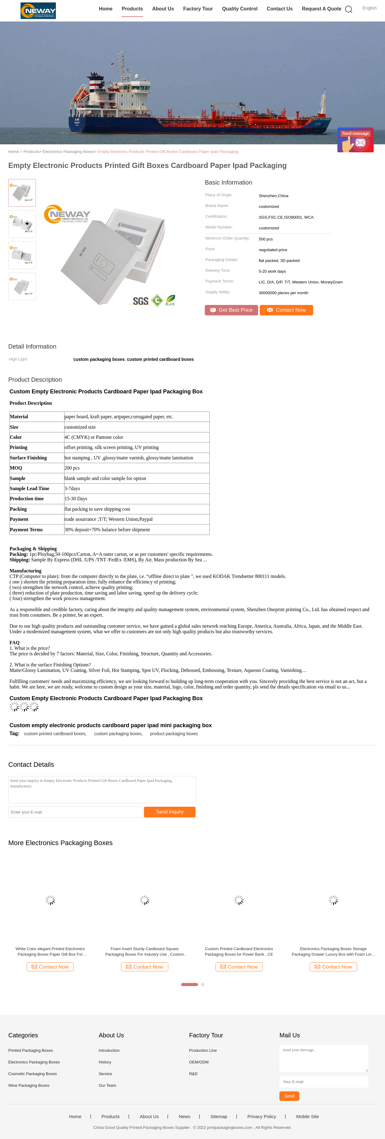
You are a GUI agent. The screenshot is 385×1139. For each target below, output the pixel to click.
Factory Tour (198, 8)
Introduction (109, 1050)
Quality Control (240, 8)
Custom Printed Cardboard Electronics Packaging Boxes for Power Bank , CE (239, 951)
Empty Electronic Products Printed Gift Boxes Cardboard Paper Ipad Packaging (168, 151)
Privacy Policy (261, 1116)
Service (105, 1073)
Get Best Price (231, 310)
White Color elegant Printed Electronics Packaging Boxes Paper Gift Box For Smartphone (50, 951)
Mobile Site (307, 1116)
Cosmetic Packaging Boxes (32, 1073)
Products (132, 8)
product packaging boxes (174, 733)
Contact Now (286, 310)
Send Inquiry (170, 811)
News (184, 1116)
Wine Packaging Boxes (28, 1085)
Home (105, 8)
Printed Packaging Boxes (30, 1050)
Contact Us (280, 8)
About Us (163, 8)
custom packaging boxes (117, 733)
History (105, 1062)
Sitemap (218, 1116)
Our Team (107, 1085)
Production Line (203, 1050)
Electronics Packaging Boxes (34, 1062)
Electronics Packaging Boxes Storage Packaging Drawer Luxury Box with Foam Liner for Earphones (333, 951)
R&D (193, 1073)
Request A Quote (321, 8)
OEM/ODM (199, 1062)
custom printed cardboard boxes (54, 733)
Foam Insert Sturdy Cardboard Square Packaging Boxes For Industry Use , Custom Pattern (144, 951)
